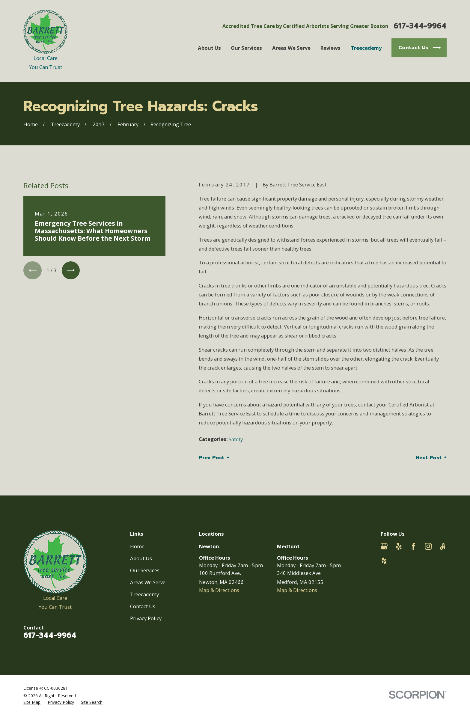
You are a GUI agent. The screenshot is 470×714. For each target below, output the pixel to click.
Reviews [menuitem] (330, 47)
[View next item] (71, 270)
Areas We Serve (147, 582)
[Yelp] (398, 546)
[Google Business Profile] (384, 546)
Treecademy (144, 594)
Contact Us (142, 606)
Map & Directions (219, 590)
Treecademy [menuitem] (366, 47)
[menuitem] (31, 702)
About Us (141, 558)
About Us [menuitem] (209, 47)
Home (137, 546)
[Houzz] (384, 560)
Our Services (144, 570)
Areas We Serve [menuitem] (291, 47)
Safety (236, 439)
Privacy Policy (146, 618)
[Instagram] (428, 546)
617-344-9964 (420, 26)
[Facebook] (413, 546)
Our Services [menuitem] (246, 47)
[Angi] (442, 546)
